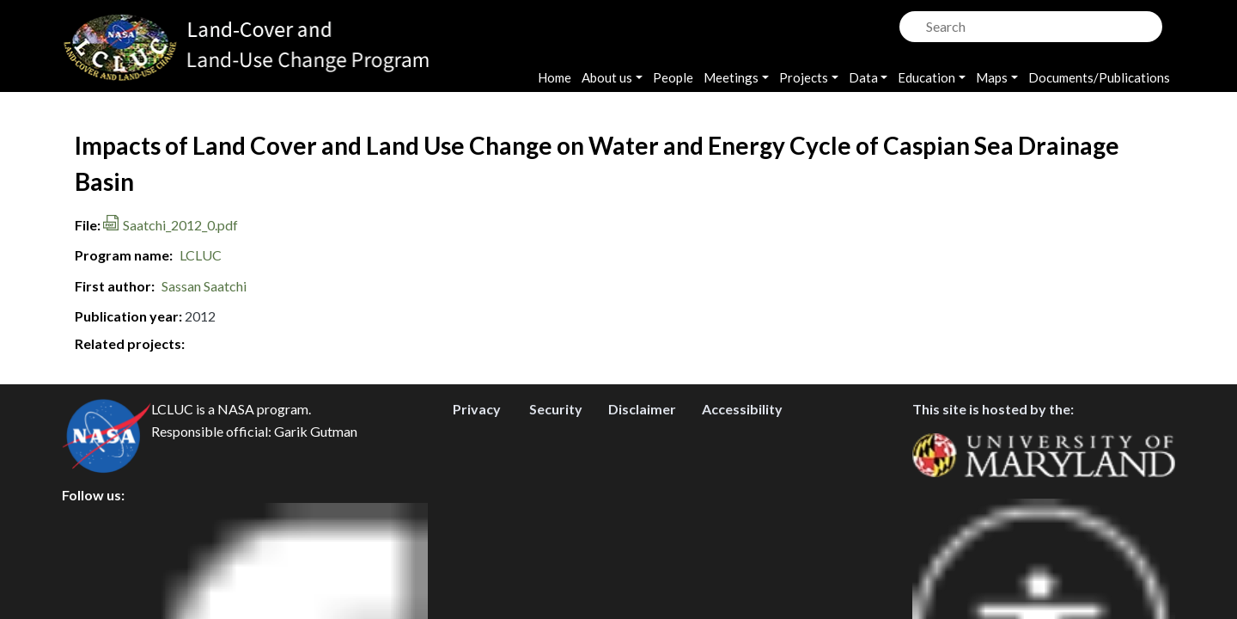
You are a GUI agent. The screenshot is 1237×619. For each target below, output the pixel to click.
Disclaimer (642, 487)
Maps (992, 77)
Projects (803, 77)
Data (863, 77)
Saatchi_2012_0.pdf (180, 225)
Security (555, 487)
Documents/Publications (1099, 77)
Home (554, 77)
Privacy (477, 487)
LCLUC (201, 255)
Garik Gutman (315, 509)
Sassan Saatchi (204, 286)
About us (607, 77)
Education (926, 77)
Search (910, 22)
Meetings (731, 77)
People (673, 77)
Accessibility (742, 487)
